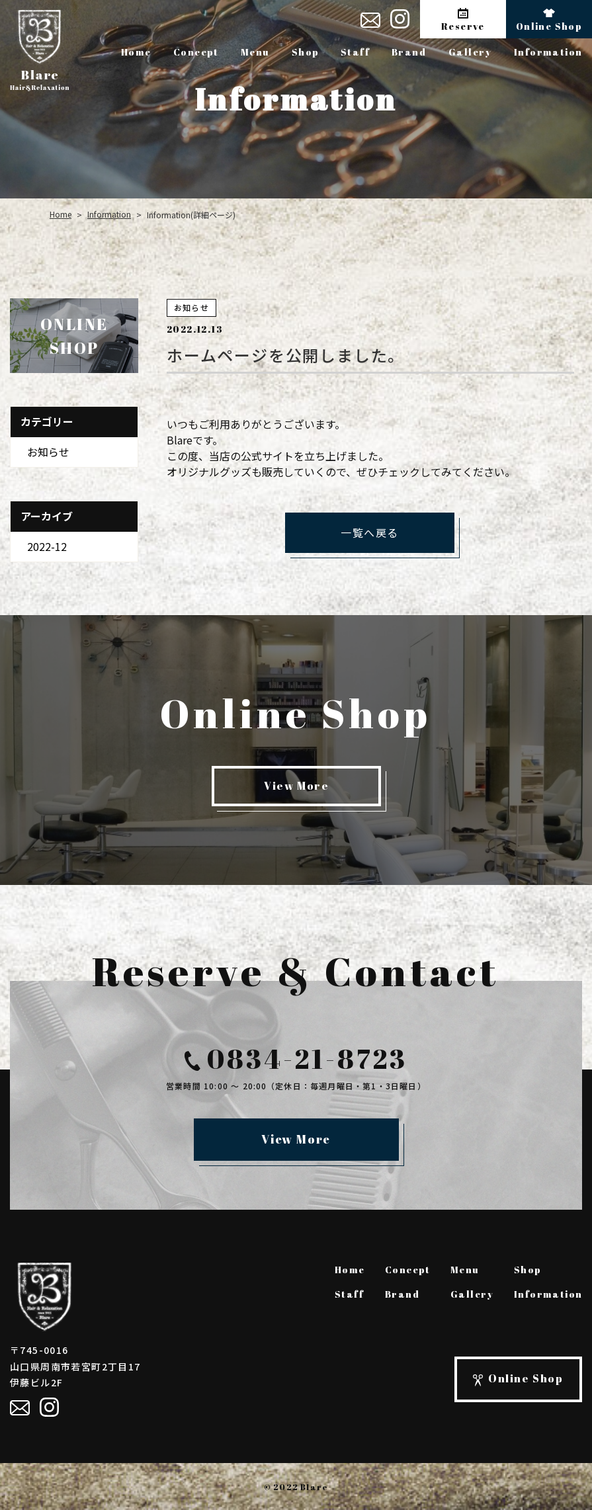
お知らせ (48, 452)
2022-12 (47, 546)
